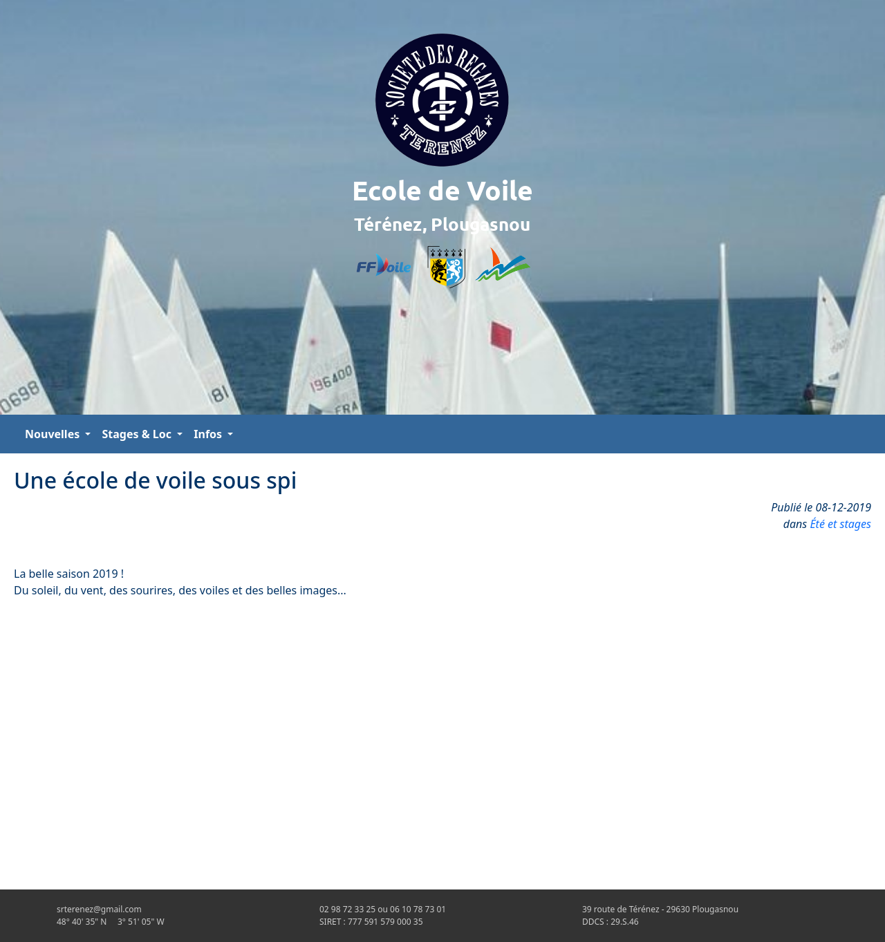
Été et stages (840, 523)
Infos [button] (209, 434)
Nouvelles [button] (53, 434)
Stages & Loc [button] (138, 434)
